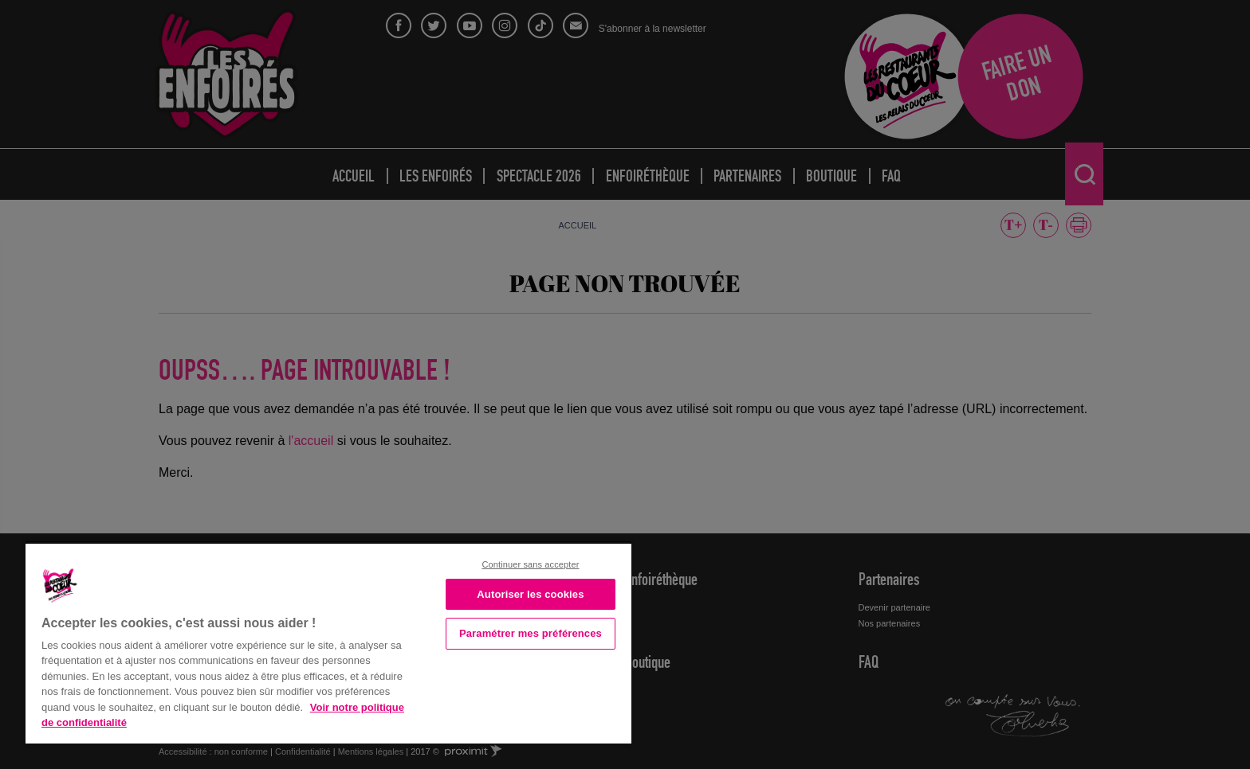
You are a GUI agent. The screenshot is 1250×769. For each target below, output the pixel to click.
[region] (328, 642)
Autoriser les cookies (530, 594)
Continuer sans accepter (530, 564)
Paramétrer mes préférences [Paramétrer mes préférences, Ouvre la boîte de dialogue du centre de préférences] (530, 633)
